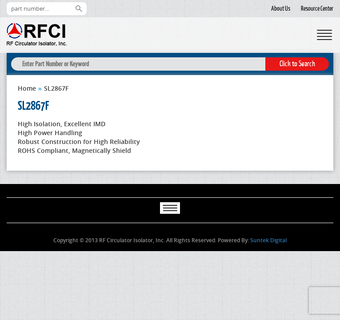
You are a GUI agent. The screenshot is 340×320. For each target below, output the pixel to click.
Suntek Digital (268, 240)
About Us (280, 8)
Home (27, 88)
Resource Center (317, 8)
